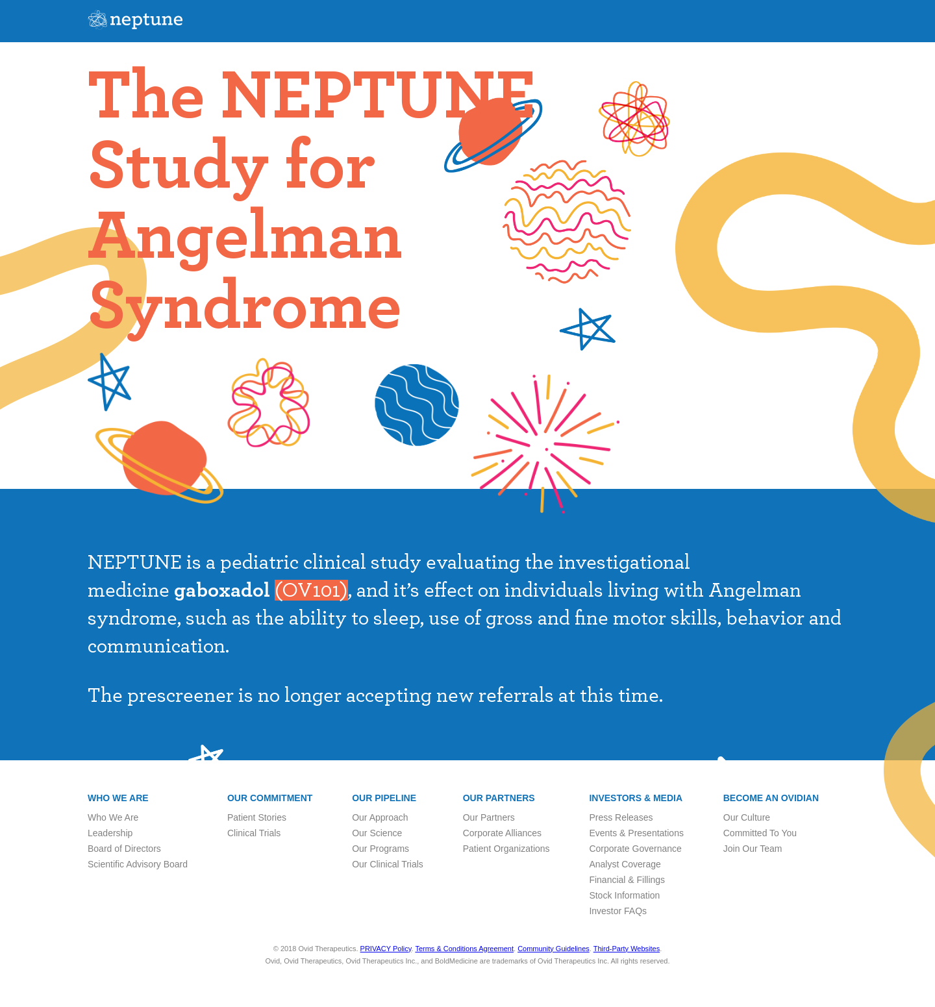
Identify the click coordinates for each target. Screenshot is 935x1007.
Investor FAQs (618, 911)
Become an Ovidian (771, 798)
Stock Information (624, 895)
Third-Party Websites (626, 948)
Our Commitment (269, 798)
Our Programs (380, 848)
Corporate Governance (635, 848)
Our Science (377, 833)
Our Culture (746, 817)
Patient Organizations (506, 848)
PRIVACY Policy (386, 948)
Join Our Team (752, 848)
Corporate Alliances (502, 833)
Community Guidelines (553, 948)
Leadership (110, 833)
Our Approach (380, 817)
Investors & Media (635, 798)
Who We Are (113, 817)
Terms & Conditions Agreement (464, 948)
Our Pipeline (384, 798)
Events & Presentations (636, 833)
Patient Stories (256, 817)
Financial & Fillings (627, 880)
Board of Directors (124, 848)
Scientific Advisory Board (138, 864)
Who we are (118, 798)
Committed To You (760, 833)
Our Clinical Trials (387, 864)
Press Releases (621, 817)
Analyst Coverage (625, 864)
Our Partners (499, 798)
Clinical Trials (253, 833)
